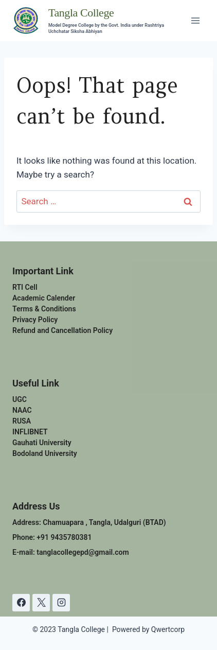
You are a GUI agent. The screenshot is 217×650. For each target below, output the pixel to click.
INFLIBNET (30, 432)
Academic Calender (43, 298)
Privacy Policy (35, 319)
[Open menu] (195, 20)
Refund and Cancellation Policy (62, 330)
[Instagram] (61, 602)
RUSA (21, 421)
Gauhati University (41, 442)
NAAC (22, 410)
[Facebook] (21, 602)
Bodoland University (44, 453)
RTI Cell (25, 287)
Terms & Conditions (44, 309)
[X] (41, 602)
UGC (19, 399)
